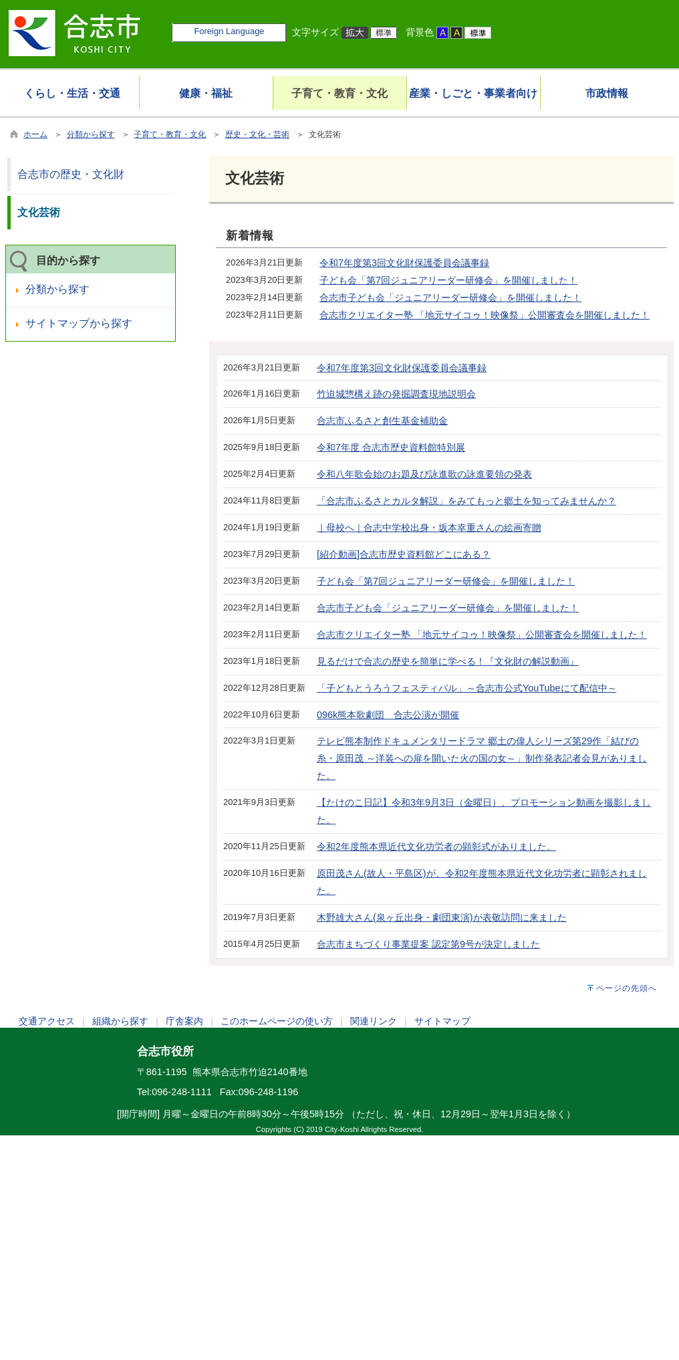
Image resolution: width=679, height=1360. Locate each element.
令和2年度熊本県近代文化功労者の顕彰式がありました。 (436, 846)
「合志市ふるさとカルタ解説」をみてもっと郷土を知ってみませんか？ (466, 500)
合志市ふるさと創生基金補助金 (382, 420)
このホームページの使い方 (277, 1021)
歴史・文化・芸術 (257, 134)
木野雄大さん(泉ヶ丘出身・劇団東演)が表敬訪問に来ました (442, 917)
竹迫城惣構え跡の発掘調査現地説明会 (396, 393)
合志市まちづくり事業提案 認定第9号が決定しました (428, 944)
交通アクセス (47, 1021)
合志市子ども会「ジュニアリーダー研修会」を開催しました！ (450, 297)
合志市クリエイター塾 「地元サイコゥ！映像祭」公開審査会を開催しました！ (484, 315)
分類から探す (91, 134)
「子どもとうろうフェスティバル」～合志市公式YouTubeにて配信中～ (467, 688)
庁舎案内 (184, 1021)
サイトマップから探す (78, 323)
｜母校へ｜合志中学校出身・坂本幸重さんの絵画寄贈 (429, 527)
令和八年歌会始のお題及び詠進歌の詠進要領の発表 (424, 474)
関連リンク (373, 1021)
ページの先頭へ (626, 988)
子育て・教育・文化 (170, 134)
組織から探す (120, 1021)
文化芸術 (38, 212)
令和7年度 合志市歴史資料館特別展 (391, 447)
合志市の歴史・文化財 (70, 174)
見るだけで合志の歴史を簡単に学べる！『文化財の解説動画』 (448, 661)
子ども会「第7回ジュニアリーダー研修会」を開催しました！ (448, 280)
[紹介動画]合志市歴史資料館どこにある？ (404, 554)
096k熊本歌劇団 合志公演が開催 (388, 714)
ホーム (35, 134)
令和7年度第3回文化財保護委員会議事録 (404, 262)
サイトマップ (442, 1021)
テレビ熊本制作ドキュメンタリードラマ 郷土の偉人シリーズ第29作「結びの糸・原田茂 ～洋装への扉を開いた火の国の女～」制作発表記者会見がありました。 (482, 758)
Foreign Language (229, 31)
